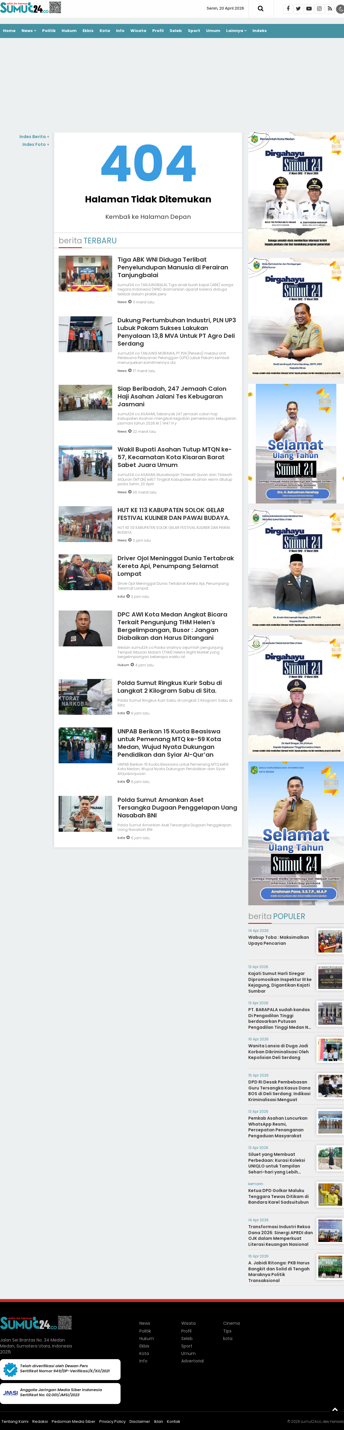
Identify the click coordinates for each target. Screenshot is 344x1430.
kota (121, 596)
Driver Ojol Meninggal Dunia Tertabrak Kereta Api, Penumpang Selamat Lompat (176, 566)
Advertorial (192, 1361)
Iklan (158, 1421)
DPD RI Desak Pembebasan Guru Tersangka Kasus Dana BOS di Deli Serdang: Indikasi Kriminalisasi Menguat (279, 1091)
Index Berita (34, 137)
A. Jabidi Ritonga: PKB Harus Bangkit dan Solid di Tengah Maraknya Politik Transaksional (279, 1272)
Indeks (259, 30)
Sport (194, 30)
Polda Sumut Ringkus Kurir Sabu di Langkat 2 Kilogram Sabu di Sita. (170, 687)
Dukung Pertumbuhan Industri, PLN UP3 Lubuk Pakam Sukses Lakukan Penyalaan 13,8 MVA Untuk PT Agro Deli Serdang (177, 332)
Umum (213, 30)
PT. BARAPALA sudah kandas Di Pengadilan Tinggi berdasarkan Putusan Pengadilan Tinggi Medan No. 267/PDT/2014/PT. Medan (280, 1021)
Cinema (231, 1323)
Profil (158, 30)
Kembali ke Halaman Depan (148, 217)
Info (120, 30)
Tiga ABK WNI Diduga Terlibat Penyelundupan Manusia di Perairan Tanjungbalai (173, 267)
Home (9, 30)
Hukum (69, 30)
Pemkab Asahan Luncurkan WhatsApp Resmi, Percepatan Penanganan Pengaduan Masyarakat (278, 1127)
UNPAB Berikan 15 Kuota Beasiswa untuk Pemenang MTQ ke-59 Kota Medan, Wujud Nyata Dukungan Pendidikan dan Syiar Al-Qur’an (169, 743)
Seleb (176, 30)
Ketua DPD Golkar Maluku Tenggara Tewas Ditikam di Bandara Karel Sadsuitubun (278, 1196)
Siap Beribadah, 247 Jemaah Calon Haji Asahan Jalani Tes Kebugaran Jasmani (172, 396)
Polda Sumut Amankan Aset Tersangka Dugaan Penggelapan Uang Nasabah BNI (177, 807)
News (27, 30)
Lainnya (234, 30)
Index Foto (35, 144)
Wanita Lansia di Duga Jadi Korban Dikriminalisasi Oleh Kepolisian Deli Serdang (278, 1051)
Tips (227, 1331)
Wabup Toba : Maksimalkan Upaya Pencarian (278, 940)
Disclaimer (140, 1421)
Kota (105, 30)
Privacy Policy (112, 1421)
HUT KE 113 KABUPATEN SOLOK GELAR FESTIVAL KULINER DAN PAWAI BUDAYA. (174, 514)
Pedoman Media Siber (73, 1421)
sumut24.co (311, 1421)
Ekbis (88, 30)
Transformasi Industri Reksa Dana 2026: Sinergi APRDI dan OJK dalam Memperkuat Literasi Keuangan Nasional (280, 1235)
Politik (49, 30)
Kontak (173, 1421)
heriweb (337, 1421)
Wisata (138, 30)
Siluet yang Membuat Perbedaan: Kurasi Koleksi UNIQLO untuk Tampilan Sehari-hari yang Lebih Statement (276, 1166)
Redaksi (40, 1421)
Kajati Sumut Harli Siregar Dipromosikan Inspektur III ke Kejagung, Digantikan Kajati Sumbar (280, 982)
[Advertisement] (172, 86)
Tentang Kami (14, 1421)
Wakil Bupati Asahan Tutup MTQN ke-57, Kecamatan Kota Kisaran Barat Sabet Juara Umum (175, 457)
